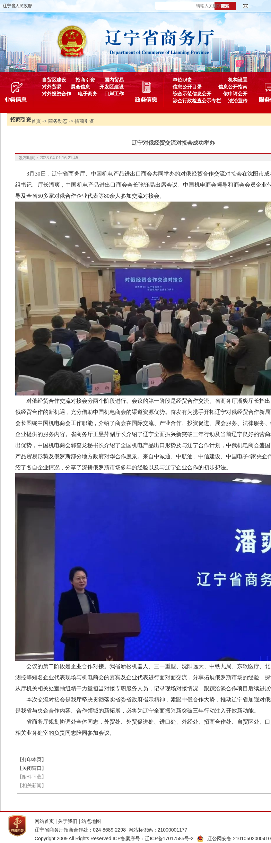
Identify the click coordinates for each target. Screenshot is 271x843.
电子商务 (87, 93)
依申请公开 (235, 93)
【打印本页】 (31, 759)
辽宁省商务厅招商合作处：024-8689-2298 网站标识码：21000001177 (111, 830)
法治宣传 (237, 100)
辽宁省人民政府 (17, 5)
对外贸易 (51, 87)
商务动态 (58, 121)
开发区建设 (111, 87)
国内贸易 (114, 80)
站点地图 (91, 821)
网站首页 (44, 821)
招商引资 (85, 80)
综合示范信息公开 (192, 93)
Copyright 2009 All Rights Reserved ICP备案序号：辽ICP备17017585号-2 (114, 838)
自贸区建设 (54, 80)
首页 (36, 121)
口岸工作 (114, 93)
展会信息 (80, 87)
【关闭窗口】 (31, 768)
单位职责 (182, 80)
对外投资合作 (56, 93)
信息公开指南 (232, 87)
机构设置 (237, 80)
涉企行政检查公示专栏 (197, 100)
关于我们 (67, 821)
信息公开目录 (187, 87)
